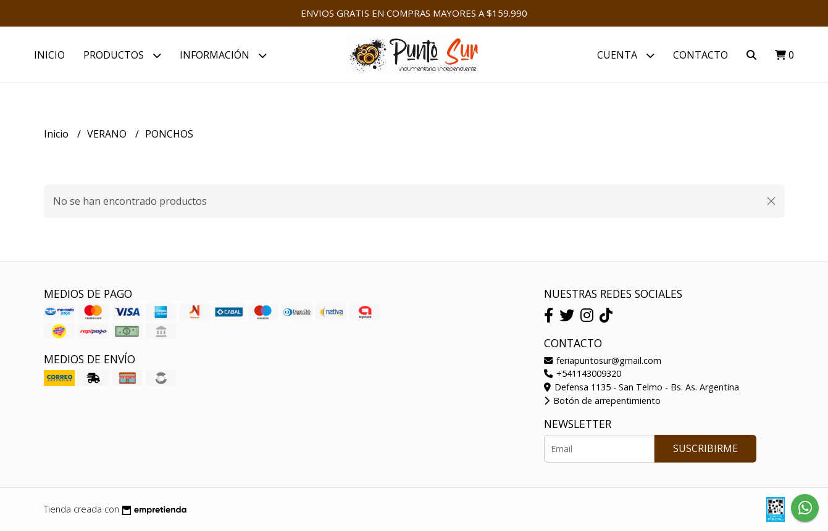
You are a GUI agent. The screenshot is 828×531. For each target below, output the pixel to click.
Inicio (49, 55)
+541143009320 (582, 373)
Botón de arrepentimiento (602, 400)
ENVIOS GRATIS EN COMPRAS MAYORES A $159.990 (414, 13)
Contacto (700, 55)
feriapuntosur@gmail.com (602, 360)
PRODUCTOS (122, 55)
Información (223, 55)
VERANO (108, 134)
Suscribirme (705, 448)
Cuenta (625, 55)
